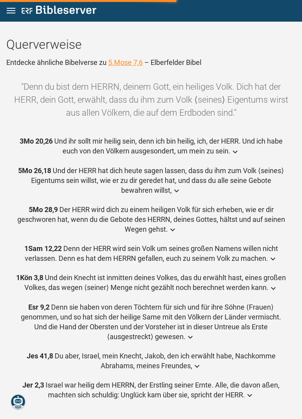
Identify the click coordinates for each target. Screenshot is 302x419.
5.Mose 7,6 (125, 62)
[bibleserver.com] (59, 11)
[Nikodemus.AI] (18, 402)
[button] (11, 11)
